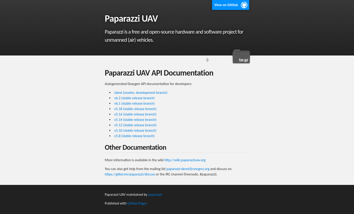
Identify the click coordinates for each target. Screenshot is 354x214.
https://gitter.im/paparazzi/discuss (130, 174)
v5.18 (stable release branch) (135, 109)
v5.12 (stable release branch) (135, 125)
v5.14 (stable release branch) (135, 119)
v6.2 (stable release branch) (134, 98)
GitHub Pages (137, 203)
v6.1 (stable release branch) (134, 103)
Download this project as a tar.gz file (241, 56)
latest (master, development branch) (140, 92)
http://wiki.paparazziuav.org (184, 160)
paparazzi (155, 194)
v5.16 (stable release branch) (135, 114)
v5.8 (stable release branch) (134, 136)
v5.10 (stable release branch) (135, 130)
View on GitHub (226, 5)
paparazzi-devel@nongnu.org (188, 169)
